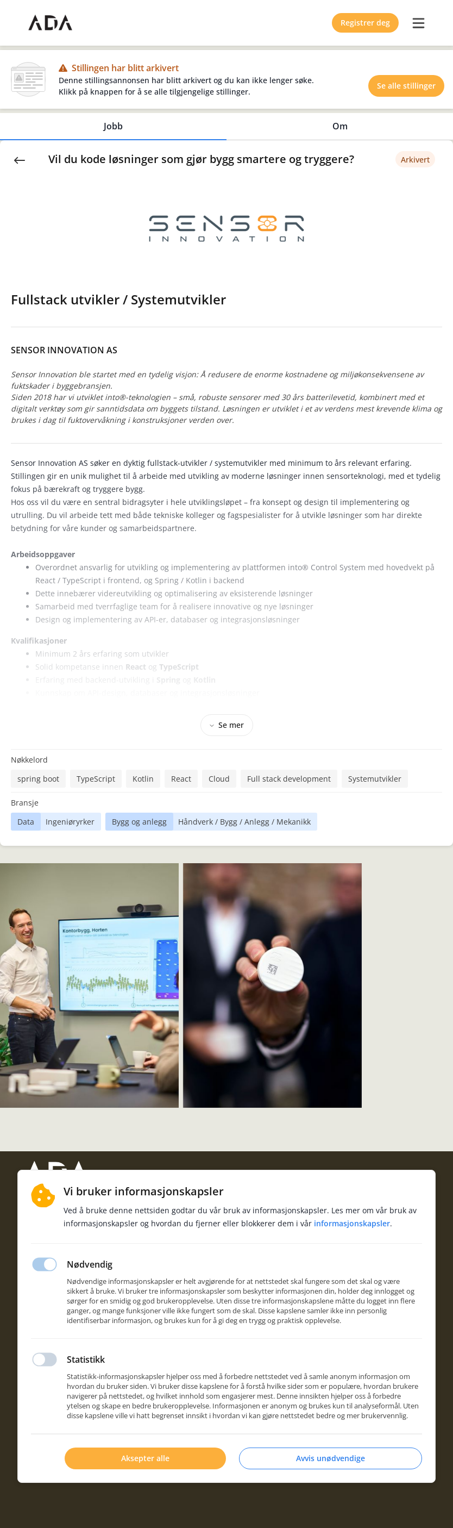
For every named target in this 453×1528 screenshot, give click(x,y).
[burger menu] (418, 23)
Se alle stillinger (406, 85)
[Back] (19, 159)
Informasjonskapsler (352, 1223)
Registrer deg (365, 22)
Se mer (227, 725)
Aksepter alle (145, 1458)
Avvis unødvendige (330, 1458)
